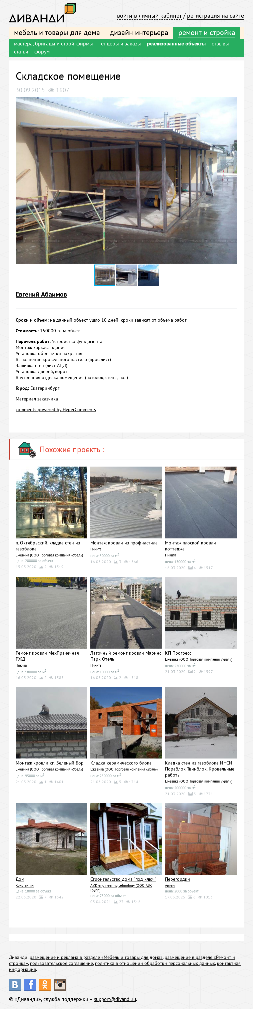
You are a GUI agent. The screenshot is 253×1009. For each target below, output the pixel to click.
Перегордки (177, 879)
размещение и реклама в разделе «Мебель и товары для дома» (96, 957)
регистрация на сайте (215, 15)
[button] (231, 103)
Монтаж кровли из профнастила (124, 543)
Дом (20, 879)
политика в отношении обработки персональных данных (155, 963)
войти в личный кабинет (149, 15)
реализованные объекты (176, 43)
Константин (25, 885)
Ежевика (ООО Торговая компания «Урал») (49, 555)
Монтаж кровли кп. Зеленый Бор (50, 763)
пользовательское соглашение (61, 963)
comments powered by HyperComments (56, 409)
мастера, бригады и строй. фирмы (53, 43)
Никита (95, 549)
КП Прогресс (178, 653)
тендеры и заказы (120, 43)
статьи (21, 51)
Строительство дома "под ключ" (123, 879)
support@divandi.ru (117, 999)
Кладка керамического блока (121, 763)
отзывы (220, 43)
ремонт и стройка (206, 32)
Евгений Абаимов (41, 294)
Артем (170, 885)
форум (42, 51)
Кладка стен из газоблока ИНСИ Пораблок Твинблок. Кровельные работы (199, 769)
